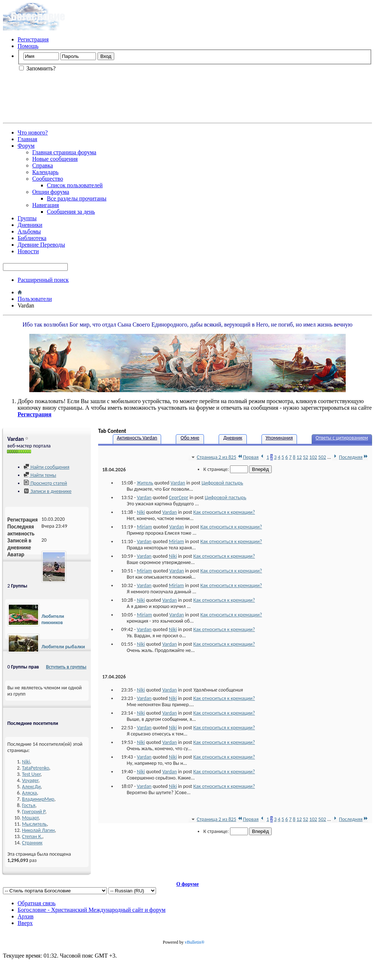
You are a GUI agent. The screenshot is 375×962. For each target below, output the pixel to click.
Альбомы (29, 231)
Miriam (144, 527)
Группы (27, 218)
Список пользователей (75, 185)
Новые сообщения (55, 159)
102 (313, 457)
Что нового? (33, 132)
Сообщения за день (71, 212)
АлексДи (31, 787)
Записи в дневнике (47, 491)
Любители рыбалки (63, 647)
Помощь (28, 46)
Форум (26, 146)
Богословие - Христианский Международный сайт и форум (92, 910)
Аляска (29, 793)
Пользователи (35, 299)
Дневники (30, 225)
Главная (27, 139)
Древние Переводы (41, 245)
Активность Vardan (137, 438)
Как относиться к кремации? (224, 512)
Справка (42, 165)
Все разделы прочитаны (77, 198)
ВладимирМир (38, 799)
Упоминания (279, 438)
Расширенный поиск (43, 280)
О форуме (187, 884)
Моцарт (30, 818)
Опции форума (50, 192)
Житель (145, 483)
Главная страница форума (64, 152)
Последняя (353, 457)
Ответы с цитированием (342, 438)
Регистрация (33, 39)
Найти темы (39, 475)
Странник (32, 843)
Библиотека (32, 238)
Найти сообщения (46, 467)
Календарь (45, 172)
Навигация (45, 205)
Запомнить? (37, 68)
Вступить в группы (66, 667)
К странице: (225, 469)
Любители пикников (52, 619)
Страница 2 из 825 (213, 457)
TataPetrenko (35, 768)
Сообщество (47, 179)
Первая (248, 457)
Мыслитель (34, 824)
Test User (31, 774)
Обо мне (190, 438)
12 (299, 457)
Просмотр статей (45, 483)
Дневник (232, 438)
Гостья (28, 805)
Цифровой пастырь (222, 483)
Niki (26, 762)
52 (305, 457)
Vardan (178, 483)
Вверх (25, 923)
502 (322, 457)
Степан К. (32, 836)
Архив (26, 916)
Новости (28, 251)
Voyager (30, 780)
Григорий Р (33, 811)
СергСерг (178, 497)
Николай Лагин (38, 830)
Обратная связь (37, 903)
